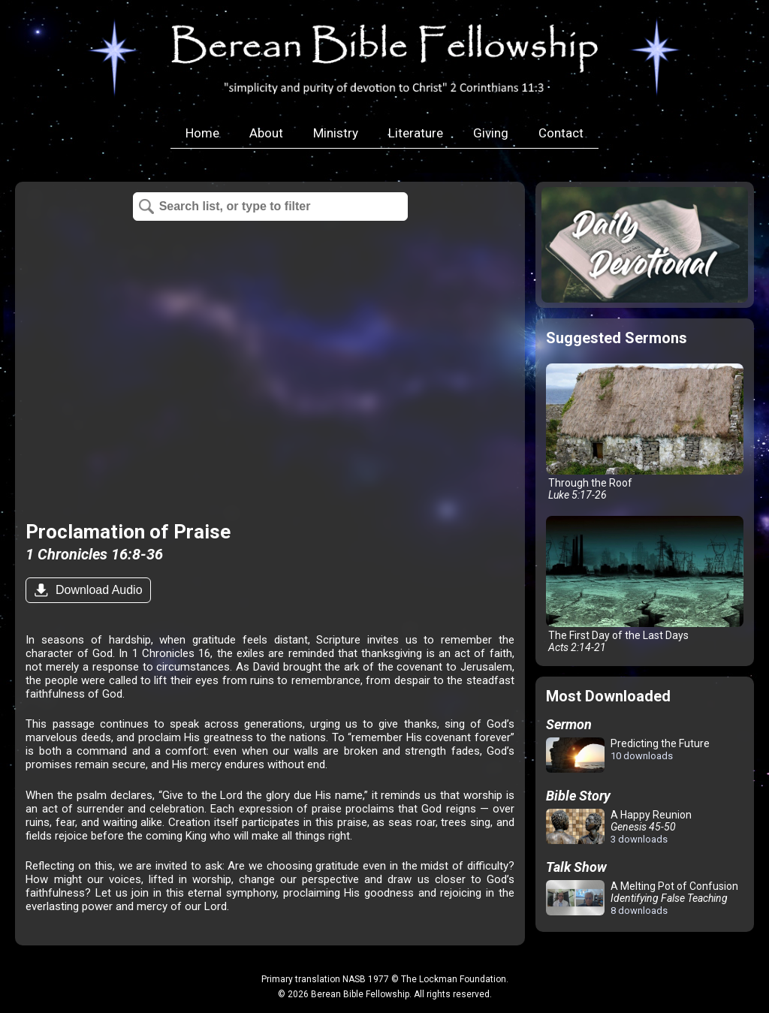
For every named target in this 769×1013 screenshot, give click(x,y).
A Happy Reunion (619, 827)
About (266, 132)
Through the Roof (644, 432)
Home (202, 132)
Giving (490, 132)
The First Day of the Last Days (644, 584)
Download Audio (97, 589)
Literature (415, 132)
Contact (561, 132)
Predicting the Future (628, 755)
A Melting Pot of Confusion (642, 898)
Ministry (335, 132)
